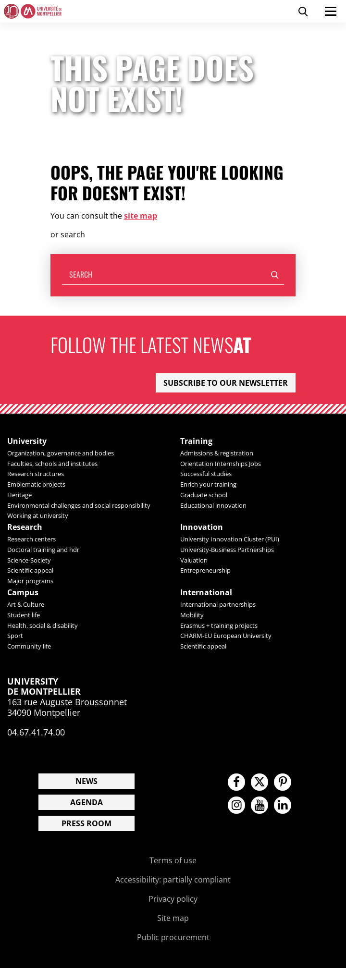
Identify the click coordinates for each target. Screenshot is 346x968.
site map (140, 215)
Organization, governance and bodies (60, 453)
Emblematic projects (36, 484)
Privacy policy (173, 899)
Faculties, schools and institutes (52, 463)
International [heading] (206, 592)
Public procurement (173, 937)
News (86, 781)
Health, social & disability (42, 625)
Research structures (35, 473)
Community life (29, 646)
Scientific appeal (30, 570)
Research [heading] (24, 527)
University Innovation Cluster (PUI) (229, 539)
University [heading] (27, 441)
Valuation (194, 560)
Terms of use (173, 860)
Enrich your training (208, 484)
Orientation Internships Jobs (220, 463)
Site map (173, 918)
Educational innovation (213, 505)
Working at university (37, 515)
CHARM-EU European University (226, 635)
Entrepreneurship (205, 570)
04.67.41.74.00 (36, 732)
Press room (86, 823)
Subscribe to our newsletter (225, 383)
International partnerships (218, 604)
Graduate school (203, 494)
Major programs (30, 580)
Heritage (19, 494)
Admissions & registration (216, 453)
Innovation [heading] (201, 527)
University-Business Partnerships (227, 549)
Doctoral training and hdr (43, 549)
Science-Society (29, 560)
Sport (15, 635)
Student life (23, 615)
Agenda (86, 802)
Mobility (192, 615)
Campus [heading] (22, 592)
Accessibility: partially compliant (173, 879)
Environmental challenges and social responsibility (78, 505)
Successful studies (206, 473)
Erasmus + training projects (219, 625)
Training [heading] (196, 441)
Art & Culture (25, 604)
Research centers (31, 539)
